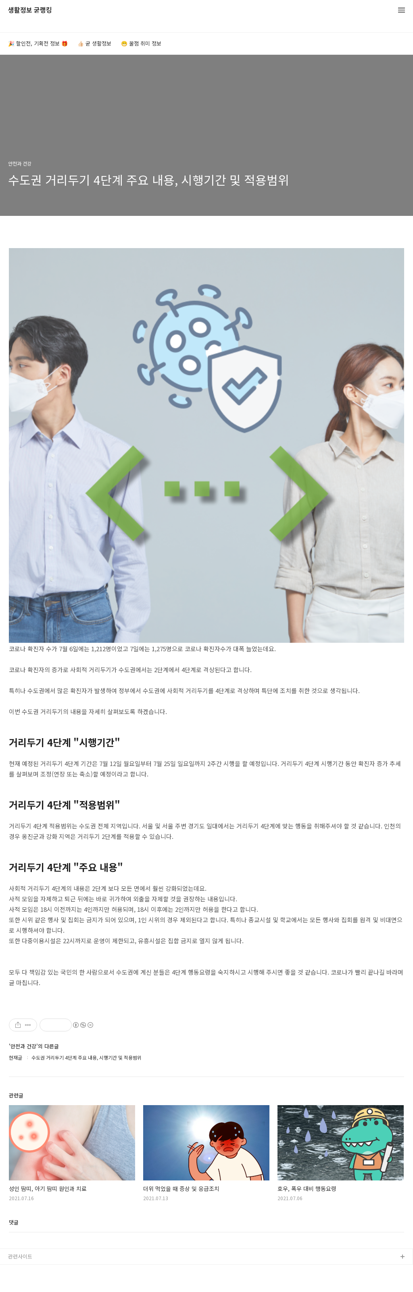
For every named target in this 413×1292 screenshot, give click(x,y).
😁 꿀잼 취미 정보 (141, 43)
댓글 (14, 1222)
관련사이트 (20, 1256)
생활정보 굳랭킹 (30, 10)
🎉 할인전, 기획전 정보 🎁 (38, 43)
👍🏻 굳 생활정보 (94, 43)
